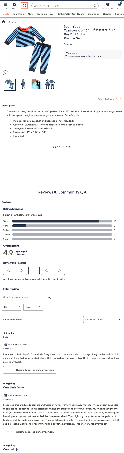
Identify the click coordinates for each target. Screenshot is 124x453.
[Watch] (14, 7)
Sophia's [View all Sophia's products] (68, 44)
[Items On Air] (107, 7)
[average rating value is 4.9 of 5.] (102, 29)
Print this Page (63, 146)
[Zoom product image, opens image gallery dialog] (4, 73)
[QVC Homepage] (3, 22)
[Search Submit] (95, 6)
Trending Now (45, 13)
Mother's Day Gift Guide (70, 13)
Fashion (119, 13)
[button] (5, 7)
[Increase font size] (117, 98)
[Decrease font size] (121, 98)
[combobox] (62, 6)
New (30, 13)
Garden (107, 13)
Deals (6, 13)
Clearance (93, 13)
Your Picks (18, 13)
